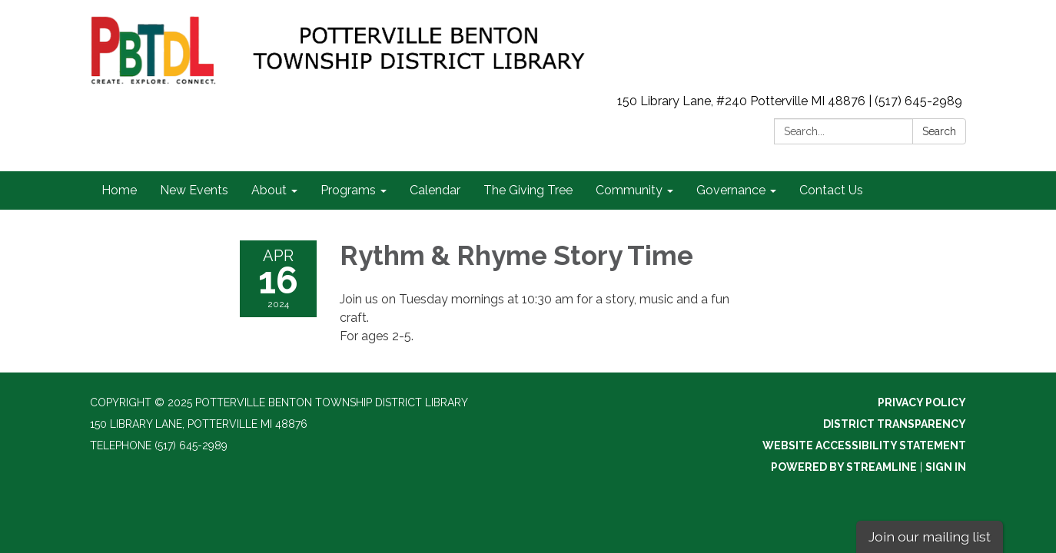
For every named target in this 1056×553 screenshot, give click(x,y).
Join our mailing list (929, 536)
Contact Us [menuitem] (831, 190)
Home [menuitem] (119, 190)
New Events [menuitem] (194, 190)
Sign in (945, 467)
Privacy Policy (922, 402)
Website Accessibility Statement (864, 445)
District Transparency (894, 424)
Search (939, 131)
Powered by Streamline (844, 467)
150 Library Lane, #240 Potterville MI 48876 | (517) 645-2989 (789, 101)
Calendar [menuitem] (435, 190)
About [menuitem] (269, 190)
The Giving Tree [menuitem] (528, 190)
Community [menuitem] (629, 190)
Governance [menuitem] (730, 190)
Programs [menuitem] (348, 190)
